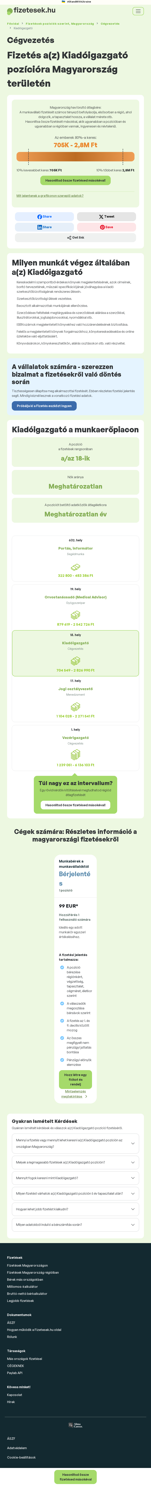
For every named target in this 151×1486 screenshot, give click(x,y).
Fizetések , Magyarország (60, 23)
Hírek (11, 1402)
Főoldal (13, 23)
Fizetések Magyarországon (27, 1265)
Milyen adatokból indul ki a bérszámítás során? (49, 1225)
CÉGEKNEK (15, 1366)
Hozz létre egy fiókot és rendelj (75, 1079)
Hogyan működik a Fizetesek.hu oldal (34, 1330)
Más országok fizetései (24, 1359)
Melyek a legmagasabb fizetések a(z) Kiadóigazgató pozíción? (60, 1162)
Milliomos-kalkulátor (22, 1287)
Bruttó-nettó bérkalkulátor (27, 1294)
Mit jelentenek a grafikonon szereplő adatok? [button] (50, 196)
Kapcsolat (14, 1395)
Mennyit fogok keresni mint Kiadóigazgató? (47, 1178)
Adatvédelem (17, 1448)
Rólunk (12, 1337)
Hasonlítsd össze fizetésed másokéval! (75, 180)
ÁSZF (11, 1323)
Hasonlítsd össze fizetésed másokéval (76, 1477)
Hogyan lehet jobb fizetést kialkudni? (42, 1209)
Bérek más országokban (25, 1280)
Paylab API (14, 1373)
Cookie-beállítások (21, 1457)
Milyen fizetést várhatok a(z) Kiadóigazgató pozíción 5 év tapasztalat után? (69, 1193)
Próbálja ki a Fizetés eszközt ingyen (44, 406)
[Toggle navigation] (138, 11)
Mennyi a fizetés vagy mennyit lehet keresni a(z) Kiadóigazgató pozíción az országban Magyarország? (69, 1143)
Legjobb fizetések (20, 1301)
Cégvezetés (110, 23)
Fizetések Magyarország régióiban (33, 1272)
